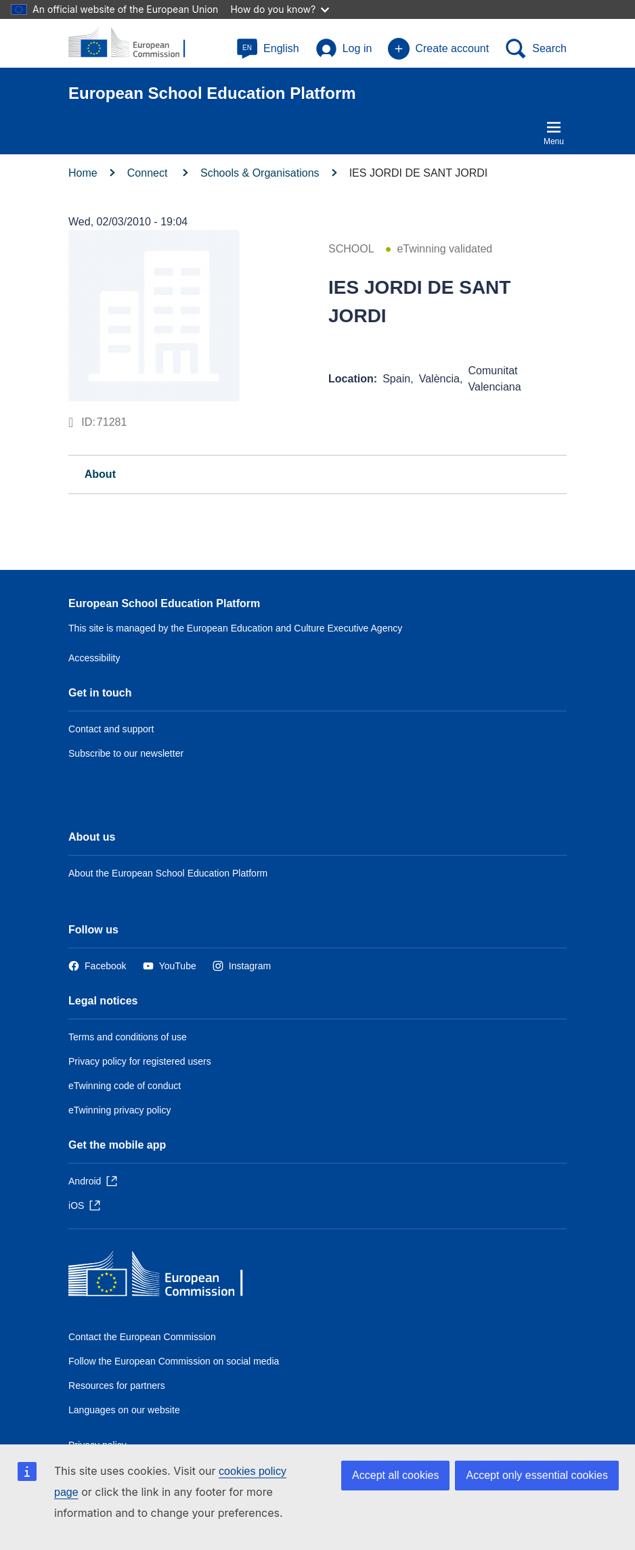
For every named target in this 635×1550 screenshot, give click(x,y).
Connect (149, 173)
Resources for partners (116, 1385)
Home (82, 173)
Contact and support (111, 729)
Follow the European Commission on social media (173, 1361)
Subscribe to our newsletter (125, 753)
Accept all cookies (395, 1475)
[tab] (317, 474)
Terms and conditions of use (127, 1037)
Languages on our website (124, 1409)
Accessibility (94, 657)
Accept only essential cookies (537, 1475)
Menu (554, 132)
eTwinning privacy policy (119, 1110)
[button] (267, 49)
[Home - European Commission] (166, 1277)
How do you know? (279, 9)
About (100, 474)
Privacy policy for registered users (139, 1061)
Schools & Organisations (260, 173)
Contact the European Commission (142, 1336)
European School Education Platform (164, 603)
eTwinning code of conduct (124, 1085)
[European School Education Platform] (134, 43)
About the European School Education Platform (167, 873)
